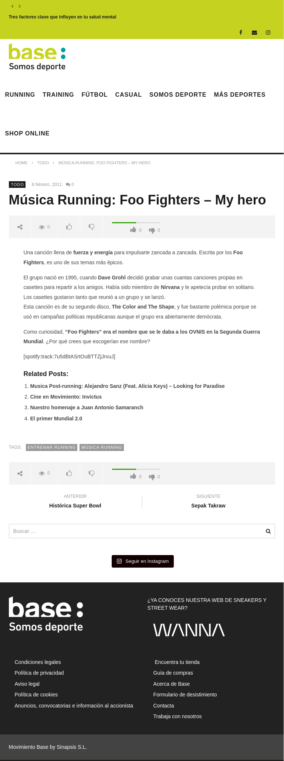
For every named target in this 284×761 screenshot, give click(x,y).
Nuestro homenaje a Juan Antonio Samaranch (86, 407)
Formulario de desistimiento (185, 695)
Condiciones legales (38, 662)
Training (58, 95)
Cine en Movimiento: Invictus (66, 397)
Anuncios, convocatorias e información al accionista (74, 706)
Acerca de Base (171, 684)
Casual (128, 95)
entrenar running (52, 447)
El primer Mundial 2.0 (56, 418)
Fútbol (95, 95)
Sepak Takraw (208, 502)
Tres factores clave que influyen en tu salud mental (62, 17)
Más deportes (240, 95)
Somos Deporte (177, 95)
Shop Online (27, 133)
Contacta (163, 706)
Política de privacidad (39, 673)
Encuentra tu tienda (176, 662)
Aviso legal (27, 684)
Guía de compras (173, 673)
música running (101, 447)
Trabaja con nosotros (177, 716)
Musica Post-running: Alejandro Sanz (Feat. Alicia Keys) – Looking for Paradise (127, 386)
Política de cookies (36, 695)
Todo (17, 184)
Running (20, 95)
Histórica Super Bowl (75, 502)
